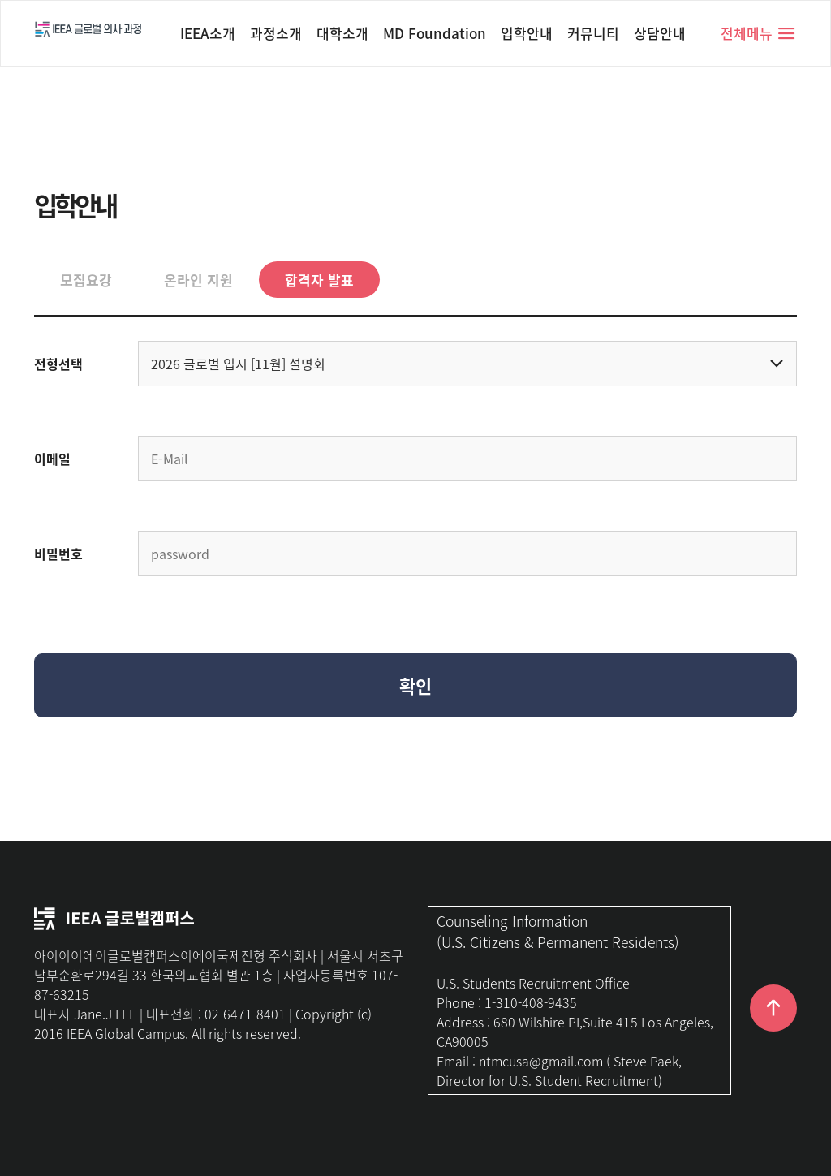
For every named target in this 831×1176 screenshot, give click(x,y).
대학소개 (342, 33)
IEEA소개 (207, 33)
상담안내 (660, 33)
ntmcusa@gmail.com (541, 1060)
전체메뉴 (758, 33)
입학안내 (527, 33)
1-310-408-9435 (530, 1002)
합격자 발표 (319, 279)
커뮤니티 (593, 33)
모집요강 (86, 279)
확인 (415, 685)
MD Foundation (434, 33)
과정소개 (276, 33)
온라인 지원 (198, 279)
